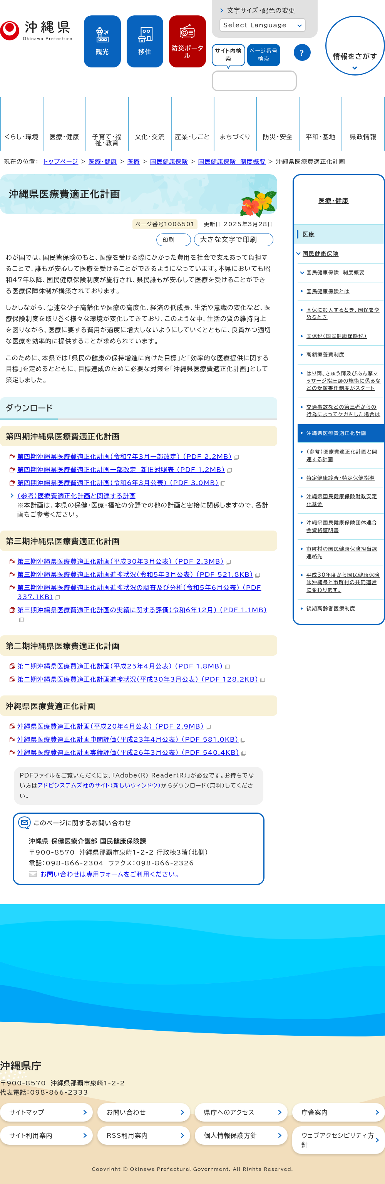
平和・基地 (321, 137)
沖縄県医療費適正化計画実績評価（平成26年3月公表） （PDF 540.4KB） (131, 752)
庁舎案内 (314, 1112)
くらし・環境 (22, 137)
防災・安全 (278, 137)
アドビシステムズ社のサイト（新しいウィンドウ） (99, 785)
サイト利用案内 (31, 1135)
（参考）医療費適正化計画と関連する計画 (76, 496)
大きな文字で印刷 (228, 239)
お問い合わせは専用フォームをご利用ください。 (109, 874)
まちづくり (235, 137)
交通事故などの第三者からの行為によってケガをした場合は (343, 400)
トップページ (61, 162)
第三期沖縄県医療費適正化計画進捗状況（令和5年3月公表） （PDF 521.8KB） (138, 574)
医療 (133, 162)
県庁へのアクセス (229, 1112)
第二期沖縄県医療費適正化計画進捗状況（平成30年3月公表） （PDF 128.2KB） (141, 679)
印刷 (168, 240)
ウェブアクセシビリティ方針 (337, 1140)
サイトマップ (26, 1112)
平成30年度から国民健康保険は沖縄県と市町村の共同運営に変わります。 (343, 572)
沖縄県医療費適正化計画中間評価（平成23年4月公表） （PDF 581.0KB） (131, 739)
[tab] (228, 55)
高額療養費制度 (325, 343)
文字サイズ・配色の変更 (261, 10)
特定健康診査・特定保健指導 (340, 467)
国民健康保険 (169, 162)
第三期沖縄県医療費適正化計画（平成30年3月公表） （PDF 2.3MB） (124, 561)
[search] (254, 81)
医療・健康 (64, 137)
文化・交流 (150, 137)
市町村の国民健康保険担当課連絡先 (341, 542)
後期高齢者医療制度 (330, 597)
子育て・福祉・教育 (107, 140)
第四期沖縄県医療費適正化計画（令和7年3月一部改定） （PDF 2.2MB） (128, 456)
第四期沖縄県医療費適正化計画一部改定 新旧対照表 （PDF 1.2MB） (124, 470)
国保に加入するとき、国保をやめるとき (343, 303)
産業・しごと (192, 137)
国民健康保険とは (328, 280)
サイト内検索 (228, 55)
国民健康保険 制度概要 (232, 162)
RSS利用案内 (127, 1135)
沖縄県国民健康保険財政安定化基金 (341, 490)
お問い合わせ (126, 1112)
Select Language (255, 25)
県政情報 (363, 137)
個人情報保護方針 (230, 1135)
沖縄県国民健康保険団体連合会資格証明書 (341, 515)
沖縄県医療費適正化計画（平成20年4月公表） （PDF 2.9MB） (114, 726)
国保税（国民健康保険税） (336, 325)
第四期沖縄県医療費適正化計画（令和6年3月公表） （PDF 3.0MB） (121, 483)
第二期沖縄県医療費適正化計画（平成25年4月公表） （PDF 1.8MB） (123, 666)
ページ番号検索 (263, 55)
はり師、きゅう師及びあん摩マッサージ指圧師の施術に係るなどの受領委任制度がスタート (343, 370)
